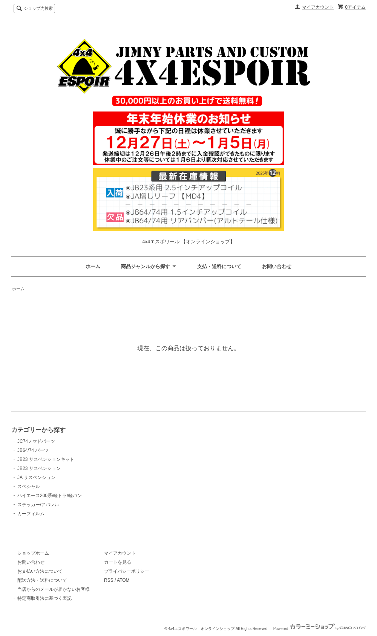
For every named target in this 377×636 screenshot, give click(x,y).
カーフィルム (30, 513)
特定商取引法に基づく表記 (44, 598)
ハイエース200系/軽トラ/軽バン (49, 495)
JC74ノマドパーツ (36, 441)
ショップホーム (33, 553)
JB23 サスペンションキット (45, 459)
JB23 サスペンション (39, 468)
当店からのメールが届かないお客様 (53, 589)
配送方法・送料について (42, 580)
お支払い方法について (40, 571)
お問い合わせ (276, 266)
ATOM (123, 580)
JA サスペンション (36, 477)
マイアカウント (318, 7)
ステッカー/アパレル (38, 504)
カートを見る (117, 562)
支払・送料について (219, 266)
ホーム (93, 266)
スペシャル (28, 486)
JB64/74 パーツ (33, 450)
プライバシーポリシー (126, 571)
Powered (319, 629)
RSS (108, 580)
